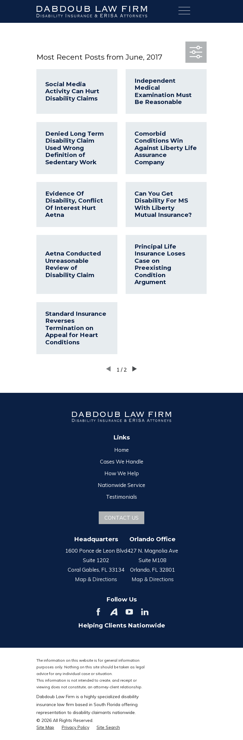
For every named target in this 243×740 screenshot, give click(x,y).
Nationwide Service (121, 485)
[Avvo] (113, 611)
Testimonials (121, 496)
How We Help (121, 473)
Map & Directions (96, 579)
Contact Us (121, 517)
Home (121, 449)
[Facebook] (98, 611)
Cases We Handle (121, 461)
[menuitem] (45, 727)
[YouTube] (129, 611)
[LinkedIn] (144, 611)
